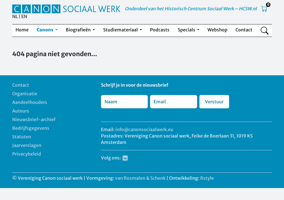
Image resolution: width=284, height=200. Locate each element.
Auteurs (20, 111)
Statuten (21, 136)
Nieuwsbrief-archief (33, 119)
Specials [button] (187, 29)
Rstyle (207, 178)
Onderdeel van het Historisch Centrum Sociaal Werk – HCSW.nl (191, 8)
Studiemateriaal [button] (121, 29)
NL (15, 16)
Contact (243, 29)
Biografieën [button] (79, 29)
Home (22, 29)
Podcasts (159, 29)
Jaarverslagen (26, 145)
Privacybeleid (26, 154)
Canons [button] (45, 29)
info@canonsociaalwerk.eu (144, 129)
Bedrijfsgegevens (30, 128)
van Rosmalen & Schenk (140, 178)
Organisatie (24, 93)
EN (24, 16)
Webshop (217, 29)
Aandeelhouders (29, 102)
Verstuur (214, 101)
